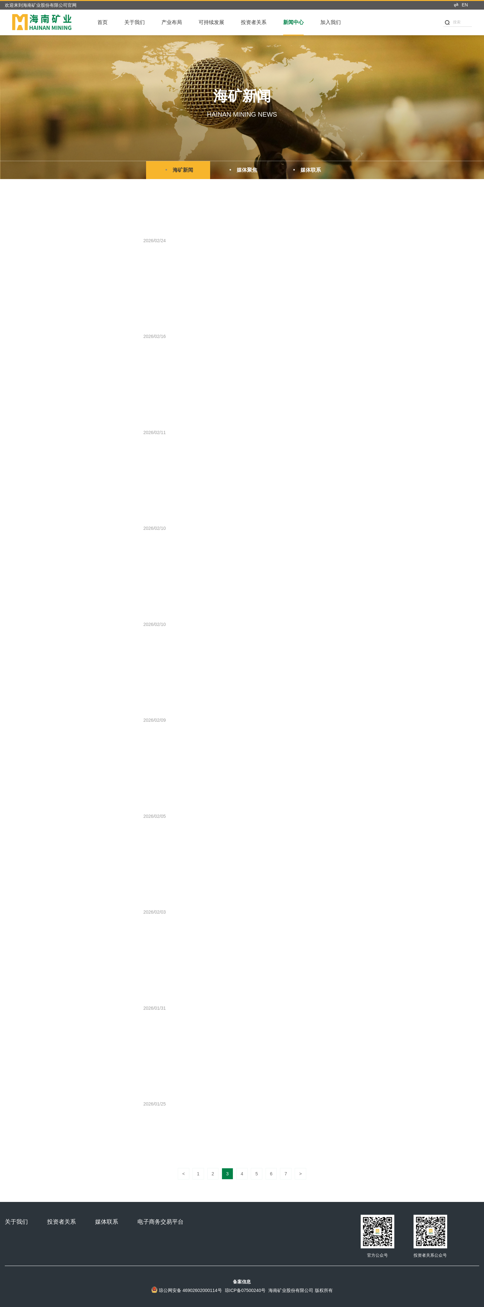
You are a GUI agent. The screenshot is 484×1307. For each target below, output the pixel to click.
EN (461, 4)
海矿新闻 (178, 170)
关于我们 (134, 22)
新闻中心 (293, 22)
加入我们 (330, 22)
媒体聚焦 (242, 170)
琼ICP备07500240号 (245, 1290)
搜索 (453, 22)
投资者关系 (254, 22)
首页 (102, 22)
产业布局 (171, 22)
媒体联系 (306, 170)
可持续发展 (211, 22)
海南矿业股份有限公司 (290, 1290)
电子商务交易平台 (160, 1222)
